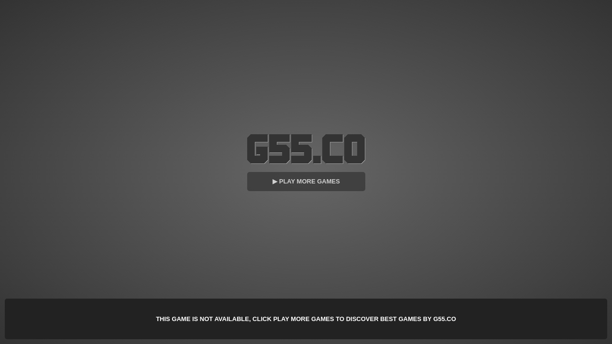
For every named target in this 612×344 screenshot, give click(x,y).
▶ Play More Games (306, 181)
